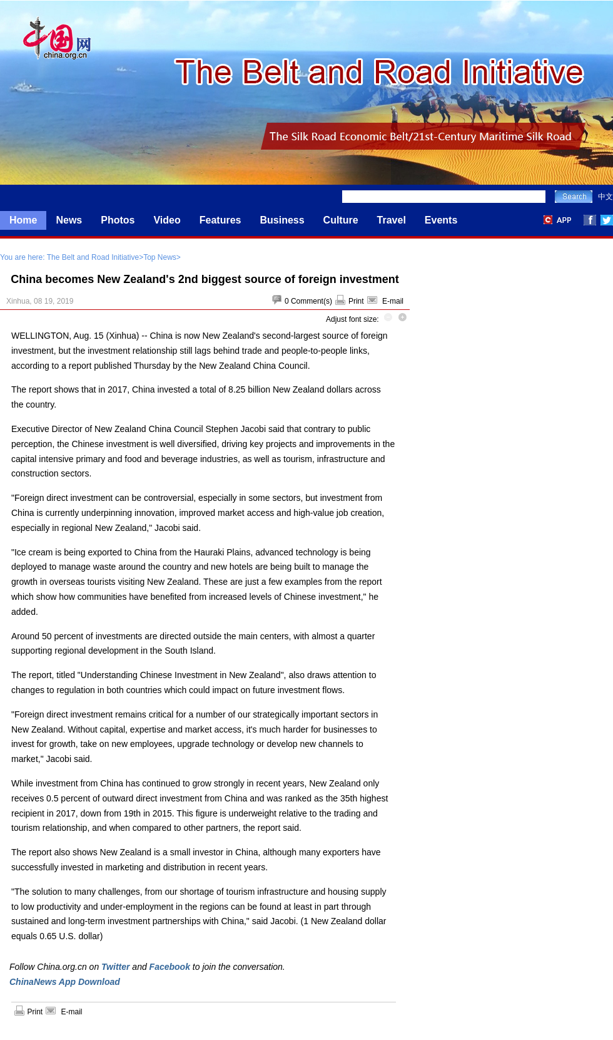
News (69, 220)
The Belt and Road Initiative (93, 257)
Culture (340, 220)
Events (441, 220)
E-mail (392, 301)
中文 (605, 196)
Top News (159, 257)
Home (23, 220)
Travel (391, 220)
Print (356, 301)
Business (282, 220)
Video (166, 220)
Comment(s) (311, 301)
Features (220, 220)
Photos (117, 220)
